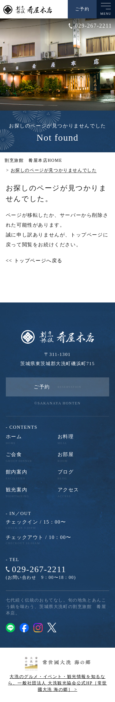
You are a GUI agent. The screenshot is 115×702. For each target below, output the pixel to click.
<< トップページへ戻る (34, 260)
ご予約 (82, 9)
